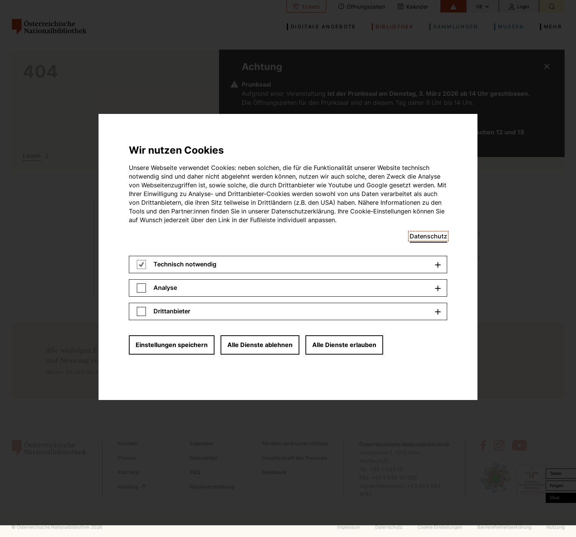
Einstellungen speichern (172, 138)
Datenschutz (428, 29)
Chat (554, 497)
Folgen (556, 485)
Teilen (556, 473)
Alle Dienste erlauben (344, 138)
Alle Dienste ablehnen (260, 138)
